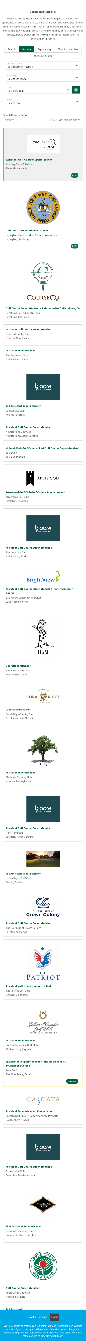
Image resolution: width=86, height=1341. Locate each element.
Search (11, 49)
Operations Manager (18, 665)
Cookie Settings (37, 1317)
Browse (26, 49)
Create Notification (69, 119)
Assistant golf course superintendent (28, 986)
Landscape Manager (18, 709)
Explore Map (44, 49)
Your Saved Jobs (43, 55)
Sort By (9, 119)
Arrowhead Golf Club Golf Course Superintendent (35, 492)
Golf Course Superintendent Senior (27, 230)
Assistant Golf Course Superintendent (29, 159)
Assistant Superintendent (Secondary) (29, 1111)
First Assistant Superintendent (24, 1226)
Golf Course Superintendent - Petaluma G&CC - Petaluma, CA (43, 308)
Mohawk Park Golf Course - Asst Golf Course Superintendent (42, 448)
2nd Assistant (14, 1309)
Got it (54, 1317)
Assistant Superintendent (21, 350)
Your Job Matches (68, 49)
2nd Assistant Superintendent (23, 406)
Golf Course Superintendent (23, 1288)
